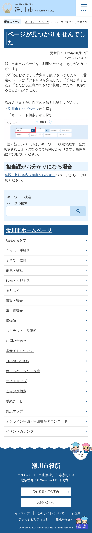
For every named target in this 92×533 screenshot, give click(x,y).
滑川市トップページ (23, 109)
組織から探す (65, 519)
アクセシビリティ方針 (34, 519)
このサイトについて (50, 513)
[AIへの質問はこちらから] (81, 522)
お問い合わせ (46, 502)
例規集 (76, 513)
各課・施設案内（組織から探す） (30, 175)
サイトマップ (21, 513)
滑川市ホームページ (37, 22)
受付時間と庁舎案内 (46, 491)
